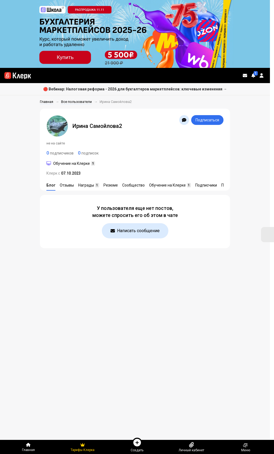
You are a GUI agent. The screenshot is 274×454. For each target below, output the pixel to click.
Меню (245, 447)
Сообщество (133, 185)
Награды (88, 185)
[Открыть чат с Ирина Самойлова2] (184, 120)
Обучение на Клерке (170, 185)
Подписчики (206, 185)
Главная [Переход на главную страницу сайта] (28, 447)
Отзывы (67, 185)
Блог (50, 185)
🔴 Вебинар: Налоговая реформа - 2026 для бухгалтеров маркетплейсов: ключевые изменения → (135, 89)
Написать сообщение (135, 230)
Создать (137, 445)
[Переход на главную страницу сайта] (17, 75)
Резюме (110, 185)
